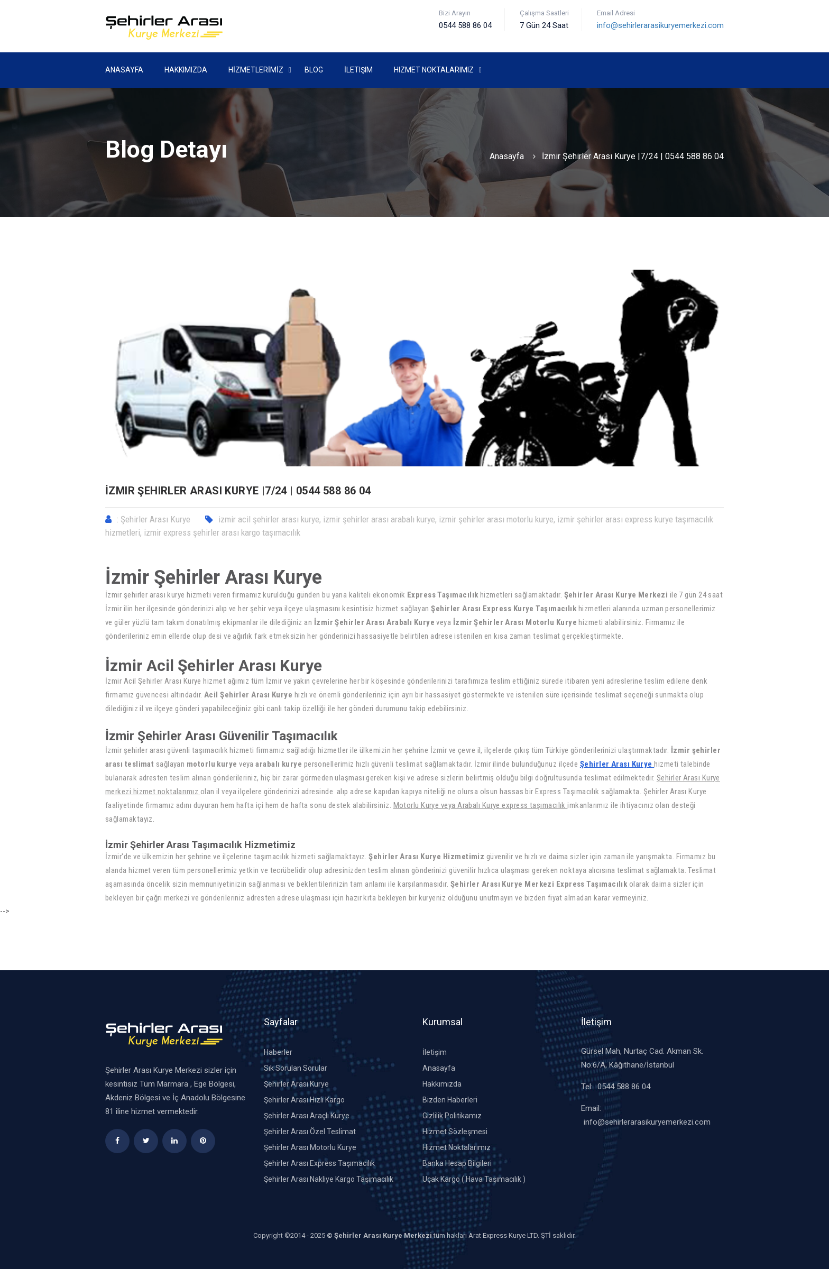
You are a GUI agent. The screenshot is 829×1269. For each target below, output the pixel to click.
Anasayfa (124, 70)
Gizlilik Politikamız (452, 1115)
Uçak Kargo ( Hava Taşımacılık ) (474, 1179)
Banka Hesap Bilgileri (457, 1163)
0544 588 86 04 (623, 1086)
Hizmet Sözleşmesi (454, 1131)
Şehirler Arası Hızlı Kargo (304, 1100)
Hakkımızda (185, 70)
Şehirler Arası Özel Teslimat (310, 1131)
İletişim (358, 70)
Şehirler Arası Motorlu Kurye (310, 1147)
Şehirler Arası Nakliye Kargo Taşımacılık (328, 1179)
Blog (314, 70)
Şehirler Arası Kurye (616, 764)
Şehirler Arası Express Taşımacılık (319, 1163)
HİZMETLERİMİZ (255, 70)
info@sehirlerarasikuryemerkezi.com (660, 25)
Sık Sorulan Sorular (295, 1068)
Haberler (278, 1052)
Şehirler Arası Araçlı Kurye (306, 1115)
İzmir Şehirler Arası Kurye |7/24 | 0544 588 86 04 (633, 156)
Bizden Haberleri (449, 1100)
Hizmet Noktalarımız (434, 70)
